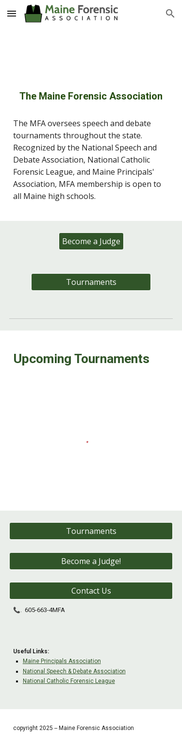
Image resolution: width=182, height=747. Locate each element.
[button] (11, 13)
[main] (91, 96)
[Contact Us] (91, 591)
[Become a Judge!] (91, 561)
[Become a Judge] (91, 241)
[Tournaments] (91, 282)
